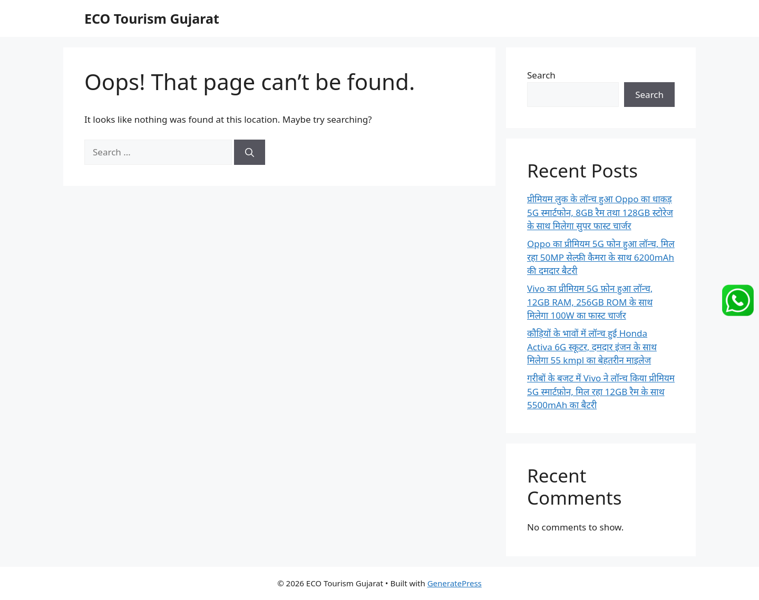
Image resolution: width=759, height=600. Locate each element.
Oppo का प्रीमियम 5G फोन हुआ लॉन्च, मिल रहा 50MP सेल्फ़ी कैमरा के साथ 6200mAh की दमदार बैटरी (601, 257)
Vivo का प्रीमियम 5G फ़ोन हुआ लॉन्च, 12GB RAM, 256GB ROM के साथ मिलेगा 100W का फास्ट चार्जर (590, 301)
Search (541, 75)
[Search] (249, 152)
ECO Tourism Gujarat (151, 18)
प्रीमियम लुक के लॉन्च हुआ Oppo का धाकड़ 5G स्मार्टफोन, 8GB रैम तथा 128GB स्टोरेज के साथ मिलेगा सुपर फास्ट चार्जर (600, 212)
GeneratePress (454, 583)
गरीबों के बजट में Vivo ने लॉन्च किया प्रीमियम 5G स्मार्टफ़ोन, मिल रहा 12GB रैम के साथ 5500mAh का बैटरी (601, 391)
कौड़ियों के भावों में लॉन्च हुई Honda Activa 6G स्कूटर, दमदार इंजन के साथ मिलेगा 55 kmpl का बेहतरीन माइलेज (592, 346)
